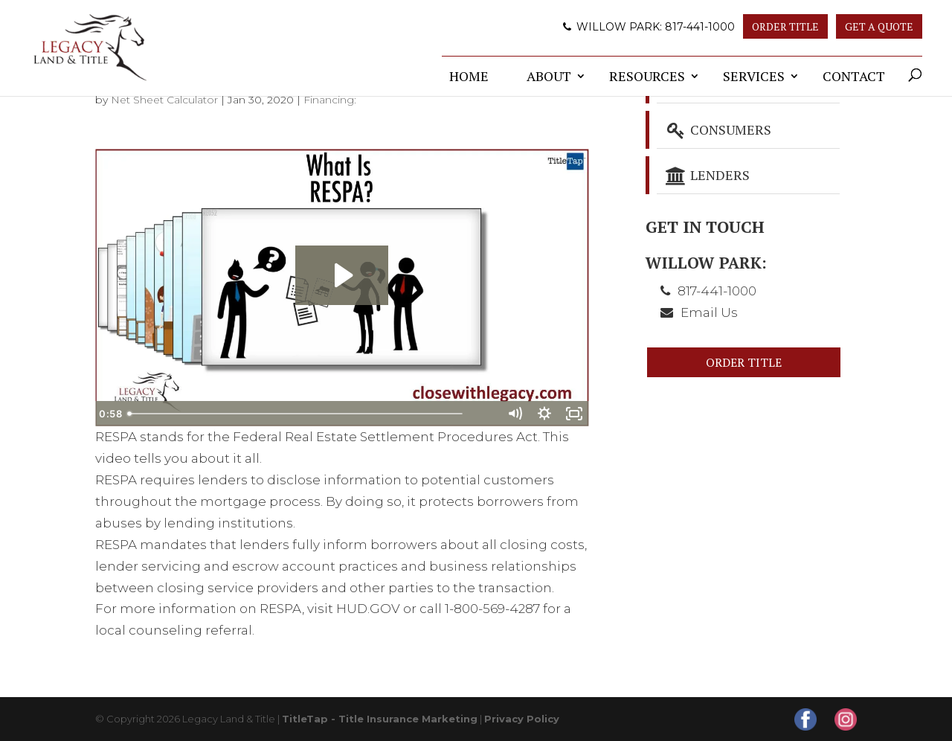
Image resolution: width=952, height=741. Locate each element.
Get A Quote (879, 26)
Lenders (707, 175)
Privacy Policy (521, 719)
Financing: (329, 99)
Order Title (785, 26)
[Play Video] (110, 413)
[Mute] (515, 413)
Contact (854, 76)
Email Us (709, 312)
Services (754, 76)
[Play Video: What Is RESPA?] (341, 275)
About (549, 76)
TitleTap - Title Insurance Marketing (379, 719)
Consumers (717, 129)
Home (469, 76)
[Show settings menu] (544, 413)
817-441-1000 (700, 26)
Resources (647, 76)
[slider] (325, 413)
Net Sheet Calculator (164, 99)
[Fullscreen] (574, 413)
